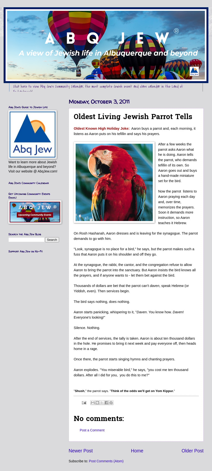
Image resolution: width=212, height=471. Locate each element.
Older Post (193, 450)
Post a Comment (92, 430)
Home (137, 450)
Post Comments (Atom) (106, 461)
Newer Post (81, 450)
